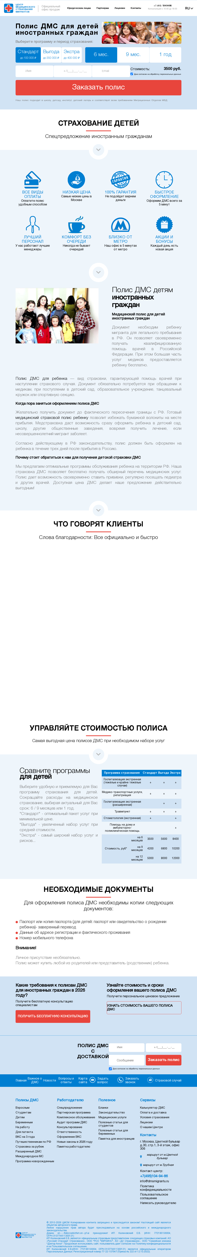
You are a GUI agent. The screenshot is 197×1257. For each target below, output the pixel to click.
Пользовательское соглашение (69, 1246)
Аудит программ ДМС (72, 1122)
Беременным (24, 1122)
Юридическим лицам (79, 8)
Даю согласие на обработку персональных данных (157, 74)
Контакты (136, 8)
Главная (21, 1080)
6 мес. (101, 54)
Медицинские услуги (112, 1117)
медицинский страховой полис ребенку (52, 418)
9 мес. (133, 54)
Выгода (51, 54)
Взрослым (22, 1107)
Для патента (24, 1132)
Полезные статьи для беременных (113, 1132)
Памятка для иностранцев (116, 1139)
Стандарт (28, 54)
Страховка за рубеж (30, 1146)
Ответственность (69, 1132)
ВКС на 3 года (25, 1137)
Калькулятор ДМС (152, 1107)
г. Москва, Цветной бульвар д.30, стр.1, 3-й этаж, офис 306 (160, 1145)
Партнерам (102, 8)
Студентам (23, 1112)
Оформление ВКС (69, 1137)
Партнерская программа (73, 1112)
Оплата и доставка (153, 1112)
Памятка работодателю (73, 1146)
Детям (20, 1117)
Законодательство (111, 1112)
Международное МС (29, 1156)
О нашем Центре (151, 1127)
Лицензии (119, 8)
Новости (49, 1080)
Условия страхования (154, 1117)
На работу (23, 1127)
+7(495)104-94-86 (154, 1176)
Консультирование (69, 1127)
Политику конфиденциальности (153, 1244)
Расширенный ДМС (29, 1151)
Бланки (103, 1107)
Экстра (72, 54)
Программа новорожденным (35, 1161)
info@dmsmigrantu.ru (154, 1181)
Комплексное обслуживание (76, 1117)
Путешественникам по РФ (33, 1142)
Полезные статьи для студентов (113, 1124)
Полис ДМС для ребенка (41, 379)
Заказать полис (163, 1060)
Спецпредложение (69, 1107)
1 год (165, 54)
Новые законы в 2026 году (75, 1142)
